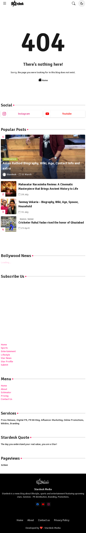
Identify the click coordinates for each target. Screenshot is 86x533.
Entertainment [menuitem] (8, 351)
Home (43, 80)
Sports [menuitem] (4, 347)
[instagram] (48, 504)
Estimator (6, 392)
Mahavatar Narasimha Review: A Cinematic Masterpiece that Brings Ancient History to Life (48, 187)
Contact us (44, 520)
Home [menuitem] (4, 344)
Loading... (6, 262)
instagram (24, 113)
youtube (67, 113)
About (4, 389)
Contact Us (6, 399)
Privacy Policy (61, 520)
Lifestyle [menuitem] (5, 354)
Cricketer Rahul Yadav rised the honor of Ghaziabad (51, 222)
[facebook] (37, 504)
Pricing (4, 395)
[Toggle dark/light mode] (81, 3)
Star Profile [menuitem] (7, 361)
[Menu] (4, 3)
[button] (73, 3)
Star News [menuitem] (6, 358)
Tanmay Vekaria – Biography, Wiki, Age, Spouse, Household (48, 204)
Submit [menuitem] (4, 364)
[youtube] (43, 504)
